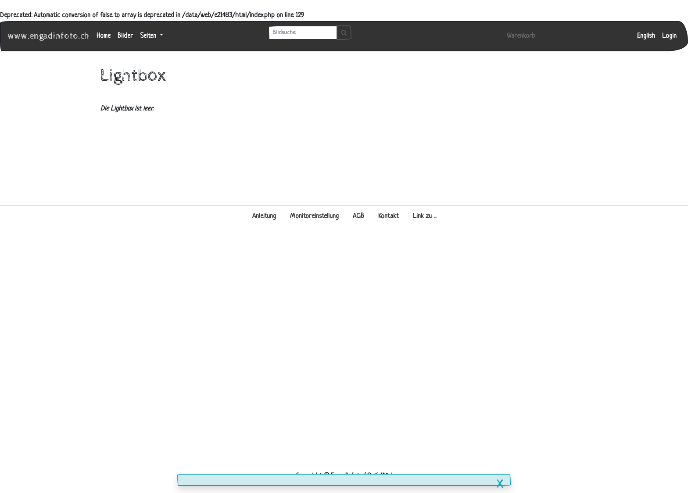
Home (104, 36)
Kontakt (388, 216)
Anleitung (264, 216)
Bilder (125, 36)
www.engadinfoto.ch (49, 36)
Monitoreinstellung (314, 216)
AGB (358, 216)
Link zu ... (424, 216)
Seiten (149, 36)
